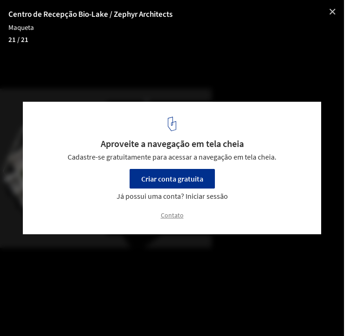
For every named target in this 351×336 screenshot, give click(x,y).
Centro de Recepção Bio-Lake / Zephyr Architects (90, 14)
